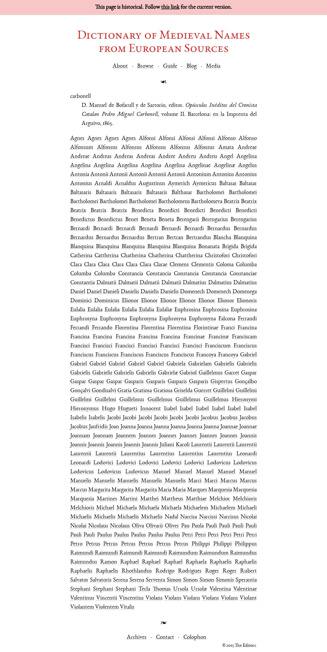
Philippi (201, 544)
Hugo (108, 409)
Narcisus (229, 517)
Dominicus (106, 301)
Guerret (203, 391)
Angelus (247, 166)
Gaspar (249, 373)
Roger (212, 571)
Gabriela (175, 364)
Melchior (219, 499)
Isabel (170, 409)
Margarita (99, 490)
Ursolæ (199, 589)
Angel (226, 157)
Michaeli (247, 508)
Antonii (99, 175)
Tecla (144, 589)
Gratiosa (142, 391)
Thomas (162, 589)
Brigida (230, 247)
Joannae (229, 427)
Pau (185, 526)
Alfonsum (81, 148)
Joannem (126, 436)
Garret (232, 373)
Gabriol (188, 373)
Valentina (220, 589)
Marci (194, 481)
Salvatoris (100, 580)
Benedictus (82, 220)
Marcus (228, 481)
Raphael (129, 562)
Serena (120, 580)
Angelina (246, 157)
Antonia (79, 175)
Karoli (183, 445)
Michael (105, 508)
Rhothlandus (137, 571)
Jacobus (209, 418)
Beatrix (232, 202)
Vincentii (106, 598)
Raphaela (196, 562)
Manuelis (80, 481)
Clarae (160, 265)
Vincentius (131, 598)
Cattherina (106, 256)
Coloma (225, 265)
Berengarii (187, 220)
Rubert (248, 571)
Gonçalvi (80, 391)
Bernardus (218, 229)
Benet (131, 220)
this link (170, 7)
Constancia (130, 274)
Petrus (93, 544)
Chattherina (189, 256)
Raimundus (243, 553)
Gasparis (134, 382)
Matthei (149, 499)
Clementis (202, 265)
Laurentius (133, 454)
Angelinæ (224, 166)
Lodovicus (219, 463)
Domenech (192, 292)
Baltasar (228, 184)
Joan (114, 427)
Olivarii (154, 526)
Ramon (108, 562)
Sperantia (246, 580)
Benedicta (142, 211)
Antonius (223, 175)
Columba (246, 265)
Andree (166, 157)
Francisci (80, 346)
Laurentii (201, 445)
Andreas (102, 157)
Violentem (107, 607)
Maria (164, 490)
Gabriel (248, 355)
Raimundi (81, 553)
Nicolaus (98, 526)
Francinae (194, 337)
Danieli (111, 292)
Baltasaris (80, 193)
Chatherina (133, 256)
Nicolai (249, 517)
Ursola (180, 589)
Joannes (147, 436)
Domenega (244, 292)
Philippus (246, 544)
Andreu (187, 157)
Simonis (225, 580)
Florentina (126, 328)
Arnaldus (125, 184)
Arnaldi (103, 184)
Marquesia (220, 490)
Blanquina (245, 238)
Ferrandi (247, 319)
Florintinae (206, 328)
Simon (174, 580)
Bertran (155, 238)
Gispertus (221, 382)
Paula (198, 526)
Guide (170, 66)
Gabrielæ (168, 373)
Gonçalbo (246, 382)
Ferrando (102, 328)
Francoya (206, 355)
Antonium (199, 175)
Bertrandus (198, 238)
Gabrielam (200, 364)
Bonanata (209, 247)
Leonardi (246, 454)
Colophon (194, 637)
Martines (107, 499)
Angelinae (199, 166)
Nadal (171, 517)
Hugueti (127, 409)
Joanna (128, 427)
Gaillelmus (211, 373)
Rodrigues (189, 571)
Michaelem (195, 508)
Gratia (124, 391)
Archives (136, 637)
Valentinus (82, 598)
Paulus (104, 535)
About (120, 66)
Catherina (81, 256)
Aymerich (179, 184)
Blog (191, 66)
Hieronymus (84, 409)
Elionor (130, 301)
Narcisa (188, 517)
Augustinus (152, 184)
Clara (76, 265)
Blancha (222, 238)
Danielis (130, 292)
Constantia (82, 283)
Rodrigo (164, 571)
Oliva (138, 526)
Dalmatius (194, 283)
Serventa (155, 580)
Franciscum (218, 346)
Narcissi (208, 517)
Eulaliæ (164, 310)
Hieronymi (244, 400)
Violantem (82, 607)
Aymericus (204, 184)
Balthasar (182, 193)
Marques (197, 490)
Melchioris (245, 499)
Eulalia (77, 310)
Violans (154, 598)
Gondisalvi (104, 391)
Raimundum (183, 553)
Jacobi (114, 418)
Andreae (247, 148)
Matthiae (196, 499)
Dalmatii (106, 283)
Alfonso (227, 139)
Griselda (183, 391)
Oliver (172, 526)
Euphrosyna (83, 319)
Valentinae (245, 589)
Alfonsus (107, 148)
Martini (128, 499)
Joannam (80, 436)
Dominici (81, 301)
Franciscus (245, 346)
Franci (228, 328)
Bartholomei (210, 193)
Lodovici (103, 463)
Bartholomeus (174, 202)
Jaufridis (98, 427)
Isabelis (78, 418)
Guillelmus (131, 400)
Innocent (150, 409)
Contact (165, 637)
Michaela (127, 508)
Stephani (80, 589)
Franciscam (244, 337)
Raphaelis (221, 562)
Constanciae (243, 274)
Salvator (79, 580)
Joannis (248, 436)
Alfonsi (147, 139)
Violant (248, 598)
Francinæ (219, 337)
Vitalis (127, 607)
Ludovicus (137, 472)
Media (213, 66)
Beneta (148, 220)
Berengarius (215, 220)
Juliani (167, 445)
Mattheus (172, 499)
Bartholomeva (206, 202)
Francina (247, 328)
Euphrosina (187, 310)
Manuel (161, 472)
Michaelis (81, 517)
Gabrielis (224, 364)
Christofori (217, 256)
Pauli (211, 526)
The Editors (245, 645)
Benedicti (168, 211)
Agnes (77, 139)
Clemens (179, 265)
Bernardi (80, 229)
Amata (226, 148)
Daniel (77, 292)
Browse (145, 66)
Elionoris (247, 301)
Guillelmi (223, 391)
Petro (76, 544)
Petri (187, 535)
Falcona (226, 319)
